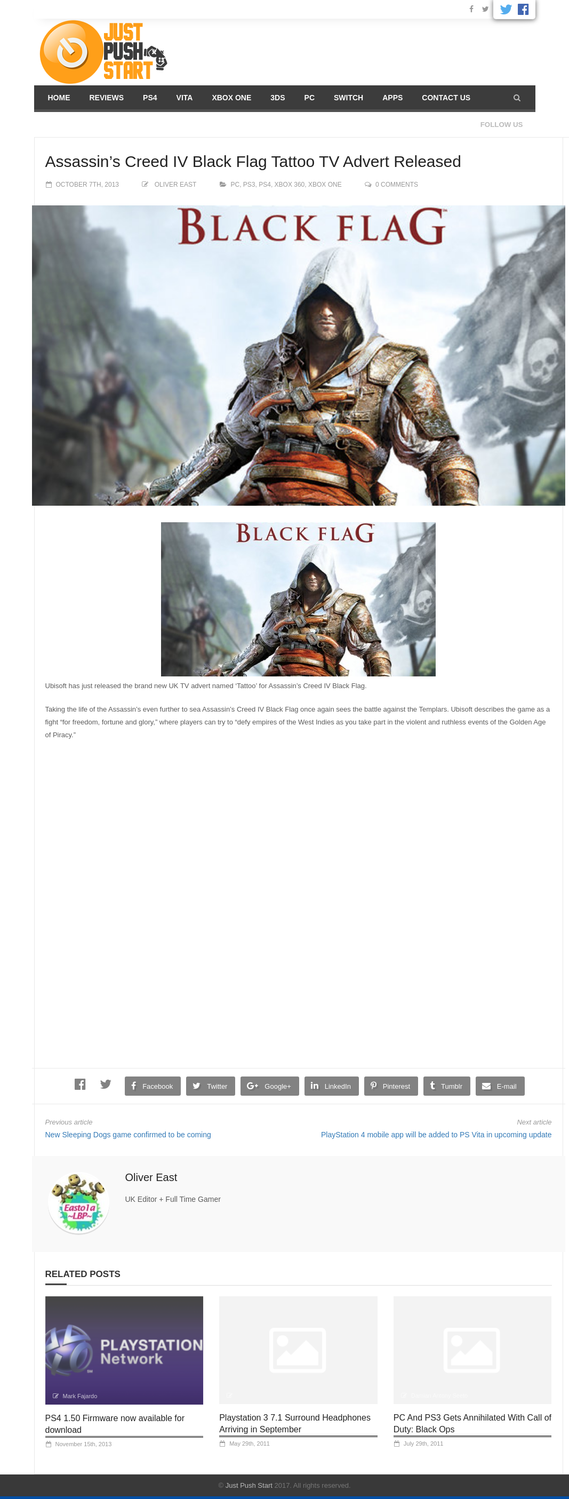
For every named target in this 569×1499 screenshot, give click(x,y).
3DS (277, 97)
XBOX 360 (290, 184)
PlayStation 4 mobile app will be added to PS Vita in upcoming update (436, 1134)
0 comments (396, 184)
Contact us (446, 97)
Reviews (107, 97)
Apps (392, 97)
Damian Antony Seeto (439, 1395)
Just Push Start (249, 1485)
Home (59, 97)
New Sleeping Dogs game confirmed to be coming (128, 1134)
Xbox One (231, 97)
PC (309, 97)
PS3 (249, 184)
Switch (348, 97)
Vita (185, 97)
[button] (517, 97)
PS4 (150, 97)
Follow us (501, 125)
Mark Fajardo (80, 1396)
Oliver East (175, 184)
